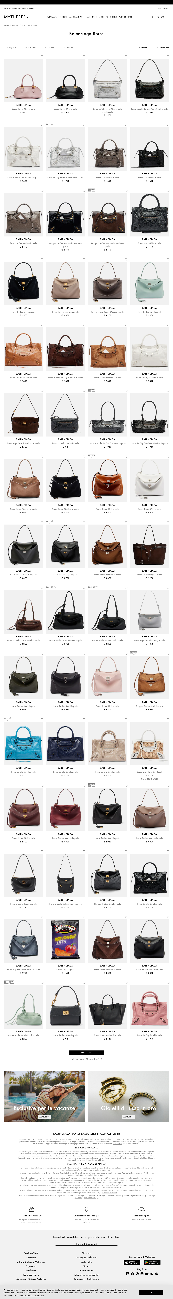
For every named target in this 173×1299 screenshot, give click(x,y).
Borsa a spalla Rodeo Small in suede (23, 970)
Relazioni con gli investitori (86, 1274)
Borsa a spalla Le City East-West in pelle (107, 443)
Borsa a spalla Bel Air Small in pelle (65, 904)
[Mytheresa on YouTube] (147, 1273)
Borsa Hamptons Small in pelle (107, 1035)
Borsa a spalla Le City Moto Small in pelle (149, 109)
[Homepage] (16, 16)
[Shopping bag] (167, 16)
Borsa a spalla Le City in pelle (65, 443)
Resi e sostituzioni (31, 1274)
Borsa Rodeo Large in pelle (65, 575)
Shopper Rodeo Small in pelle (107, 904)
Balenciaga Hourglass (77, 1178)
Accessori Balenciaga (76, 1195)
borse (55, 1139)
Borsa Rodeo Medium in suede (23, 509)
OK (151, 1292)
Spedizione (31, 1270)
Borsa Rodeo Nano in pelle (65, 1035)
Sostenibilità (86, 1261)
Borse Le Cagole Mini (58, 1195)
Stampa (86, 1266)
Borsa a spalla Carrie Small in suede (23, 640)
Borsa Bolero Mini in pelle (23, 109)
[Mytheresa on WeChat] (156, 1273)
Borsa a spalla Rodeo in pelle (23, 904)
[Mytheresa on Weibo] (151, 1273)
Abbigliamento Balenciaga (95, 1195)
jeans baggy (101, 1173)
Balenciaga (26, 25)
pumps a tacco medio (88, 1180)
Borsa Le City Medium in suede (107, 378)
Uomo (14, 8)
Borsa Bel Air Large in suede (149, 575)
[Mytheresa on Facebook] (132, 1273)
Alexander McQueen (109, 1192)
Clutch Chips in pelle (65, 970)
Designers (15, 25)
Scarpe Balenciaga (114, 1195)
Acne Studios (117, 1143)
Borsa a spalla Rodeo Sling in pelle (149, 640)
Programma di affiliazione (86, 1279)
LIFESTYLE (31, 8)
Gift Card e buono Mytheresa (31, 1261)
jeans (91, 1170)
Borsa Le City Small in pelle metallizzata (65, 178)
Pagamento (31, 1266)
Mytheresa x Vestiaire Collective (31, 1279)
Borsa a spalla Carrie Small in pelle (107, 640)
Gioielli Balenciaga (91, 1197)
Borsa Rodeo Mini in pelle (107, 509)
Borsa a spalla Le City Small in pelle (23, 178)
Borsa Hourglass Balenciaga (133, 1195)
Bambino (22, 8)
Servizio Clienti (31, 1253)
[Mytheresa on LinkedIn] (127, 1273)
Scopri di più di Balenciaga (28, 1195)
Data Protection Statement (32, 1295)
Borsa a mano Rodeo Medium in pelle (107, 312)
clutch (95, 1185)
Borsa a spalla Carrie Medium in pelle (66, 640)
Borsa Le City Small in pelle (23, 772)
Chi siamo (86, 1253)
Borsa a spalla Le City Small (149, 772)
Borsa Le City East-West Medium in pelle (149, 443)
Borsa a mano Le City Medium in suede (65, 378)
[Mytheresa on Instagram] (142, 1273)
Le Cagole (130, 1180)
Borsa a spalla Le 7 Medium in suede (23, 443)
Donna (7, 8)
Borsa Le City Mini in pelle (107, 178)
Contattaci (31, 1257)
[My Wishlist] (162, 17)
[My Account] (157, 16)
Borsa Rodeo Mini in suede (23, 312)
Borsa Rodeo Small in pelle (149, 312)
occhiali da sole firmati (96, 1175)
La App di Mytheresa (86, 1257)
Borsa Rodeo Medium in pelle (65, 312)
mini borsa (71, 1182)
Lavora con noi (86, 1270)
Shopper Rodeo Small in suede (149, 706)
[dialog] (86, 1292)
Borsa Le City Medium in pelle (23, 243)
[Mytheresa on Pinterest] (137, 1273)
